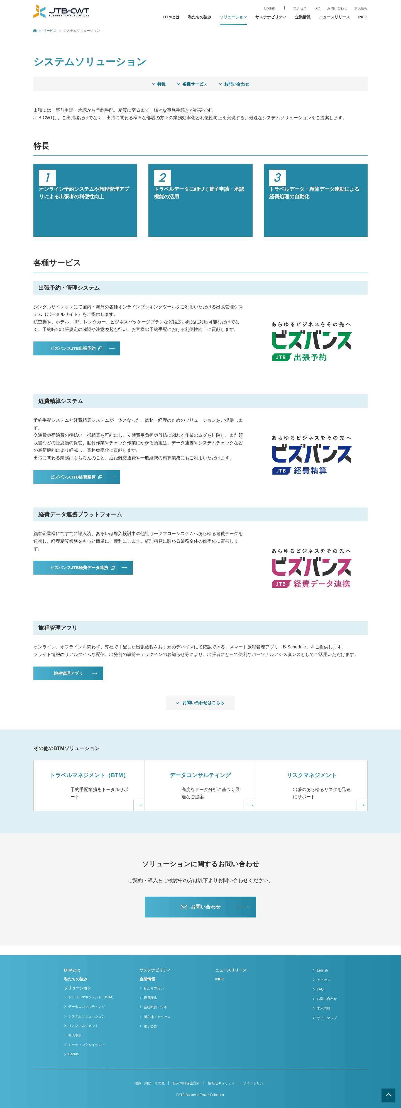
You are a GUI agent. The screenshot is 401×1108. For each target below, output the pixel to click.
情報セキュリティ (221, 1083)
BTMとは (171, 17)
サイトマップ (327, 1018)
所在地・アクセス (157, 1017)
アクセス (323, 980)
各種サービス (194, 84)
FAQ (320, 989)
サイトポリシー (254, 1083)
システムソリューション (86, 1016)
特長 (161, 84)
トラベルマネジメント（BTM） (91, 997)
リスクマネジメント (83, 1026)
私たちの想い (154, 988)
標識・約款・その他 (150, 1083)
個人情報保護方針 (186, 1083)
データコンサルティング (86, 1007)
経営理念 (150, 998)
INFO (363, 17)
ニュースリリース (334, 17)
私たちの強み (199, 17)
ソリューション (77, 988)
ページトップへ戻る (388, 1095)
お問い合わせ (236, 84)
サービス (50, 31)
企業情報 (147, 979)
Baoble (73, 1054)
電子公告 (150, 1026)
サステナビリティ (271, 17)
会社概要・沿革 (155, 1007)
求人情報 (361, 8)
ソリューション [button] (233, 17)
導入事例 (75, 1035)
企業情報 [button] (302, 17)
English (322, 970)
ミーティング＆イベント (86, 1045)
